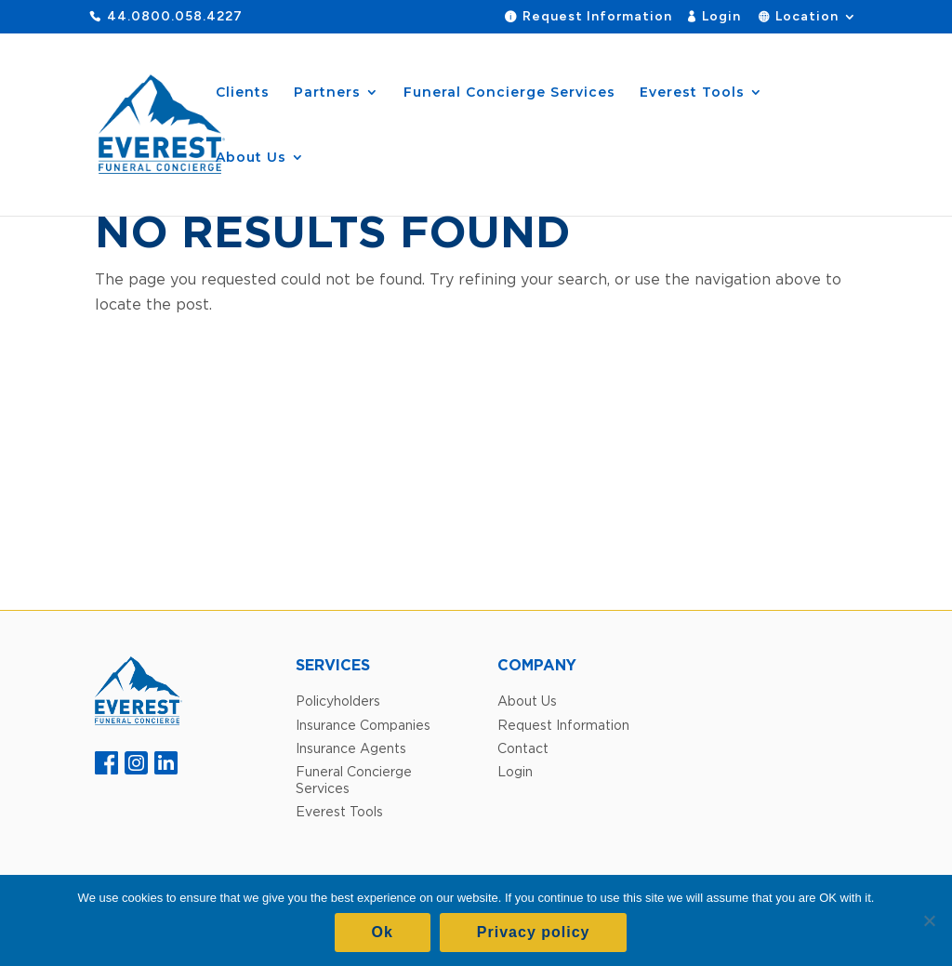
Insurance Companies (363, 725)
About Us (251, 158)
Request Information (597, 17)
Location (807, 17)
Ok (382, 932)
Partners (327, 93)
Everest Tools (692, 93)
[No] (928, 920)
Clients (243, 93)
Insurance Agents (351, 748)
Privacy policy (533, 932)
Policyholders (338, 701)
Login (721, 17)
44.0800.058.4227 (175, 16)
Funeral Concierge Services (509, 93)
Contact (523, 748)
